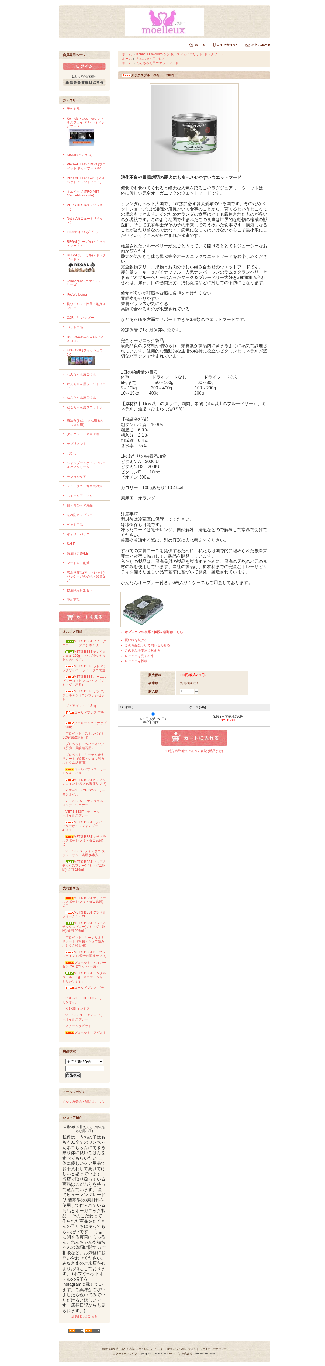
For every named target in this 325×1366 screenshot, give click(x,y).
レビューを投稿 (136, 661)
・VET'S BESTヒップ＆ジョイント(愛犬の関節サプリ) (84, 782)
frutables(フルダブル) (82, 232)
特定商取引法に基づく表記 (118, 1348)
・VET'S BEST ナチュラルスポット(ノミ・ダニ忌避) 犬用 (84, 840)
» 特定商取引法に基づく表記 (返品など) (194, 751)
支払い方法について (151, 1348)
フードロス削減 (78, 563)
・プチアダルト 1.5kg (79, 706)
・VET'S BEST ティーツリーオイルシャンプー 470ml (83, 826)
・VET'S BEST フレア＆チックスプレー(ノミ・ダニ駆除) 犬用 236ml (84, 866)
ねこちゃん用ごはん (81, 397)
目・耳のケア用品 (80, 505)
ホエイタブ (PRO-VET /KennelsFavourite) (83, 194)
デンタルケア (76, 477)
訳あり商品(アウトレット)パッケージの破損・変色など (86, 576)
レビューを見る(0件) (140, 656)
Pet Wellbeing (77, 294)
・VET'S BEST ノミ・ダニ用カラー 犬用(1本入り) (84, 643)
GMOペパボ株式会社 (179, 1353)
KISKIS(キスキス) (79, 155)
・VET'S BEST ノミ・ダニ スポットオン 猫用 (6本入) (83, 853)
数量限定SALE (77, 553)
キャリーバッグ (78, 534)
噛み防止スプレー (80, 515)
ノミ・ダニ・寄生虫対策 (84, 486)
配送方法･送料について (181, 1348)
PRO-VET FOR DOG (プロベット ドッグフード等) (86, 166)
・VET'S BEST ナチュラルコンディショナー (82, 803)
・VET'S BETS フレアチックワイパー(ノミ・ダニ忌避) (84, 668)
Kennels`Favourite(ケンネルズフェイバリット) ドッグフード (86, 132)
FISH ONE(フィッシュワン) (86, 357)
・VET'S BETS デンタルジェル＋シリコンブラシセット (84, 695)
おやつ (72, 453)
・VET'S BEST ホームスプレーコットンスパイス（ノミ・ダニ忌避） (84, 680)
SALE (71, 544)
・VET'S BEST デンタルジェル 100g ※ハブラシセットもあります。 (84, 655)
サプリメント (76, 444)
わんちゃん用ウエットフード (157, 63)
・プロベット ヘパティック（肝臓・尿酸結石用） (83, 746)
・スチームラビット (76, 1026)
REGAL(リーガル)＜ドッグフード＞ (86, 263)
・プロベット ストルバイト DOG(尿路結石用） (83, 735)
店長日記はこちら (84, 1316)
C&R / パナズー (80, 318)
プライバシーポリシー (213, 1348)
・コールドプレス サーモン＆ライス (84, 771)
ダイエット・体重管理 (83, 434)
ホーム (127, 54)
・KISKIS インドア (76, 1009)
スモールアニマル (80, 496)
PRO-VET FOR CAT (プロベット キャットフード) (85, 180)
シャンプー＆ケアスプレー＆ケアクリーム (86, 465)
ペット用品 (75, 327)
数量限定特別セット (81, 590)
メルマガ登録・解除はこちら (83, 1102)
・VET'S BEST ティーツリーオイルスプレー (82, 814)
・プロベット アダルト (84, 1033)
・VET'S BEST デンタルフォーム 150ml (84, 914)
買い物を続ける (136, 640)
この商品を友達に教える (142, 650)
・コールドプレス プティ (83, 714)
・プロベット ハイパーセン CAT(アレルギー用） (84, 965)
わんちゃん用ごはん (81, 374)
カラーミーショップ (125, 1353)
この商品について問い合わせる (147, 645)
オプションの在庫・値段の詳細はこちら (154, 632)
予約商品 (73, 109)
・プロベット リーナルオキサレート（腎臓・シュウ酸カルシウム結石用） (83, 759)
